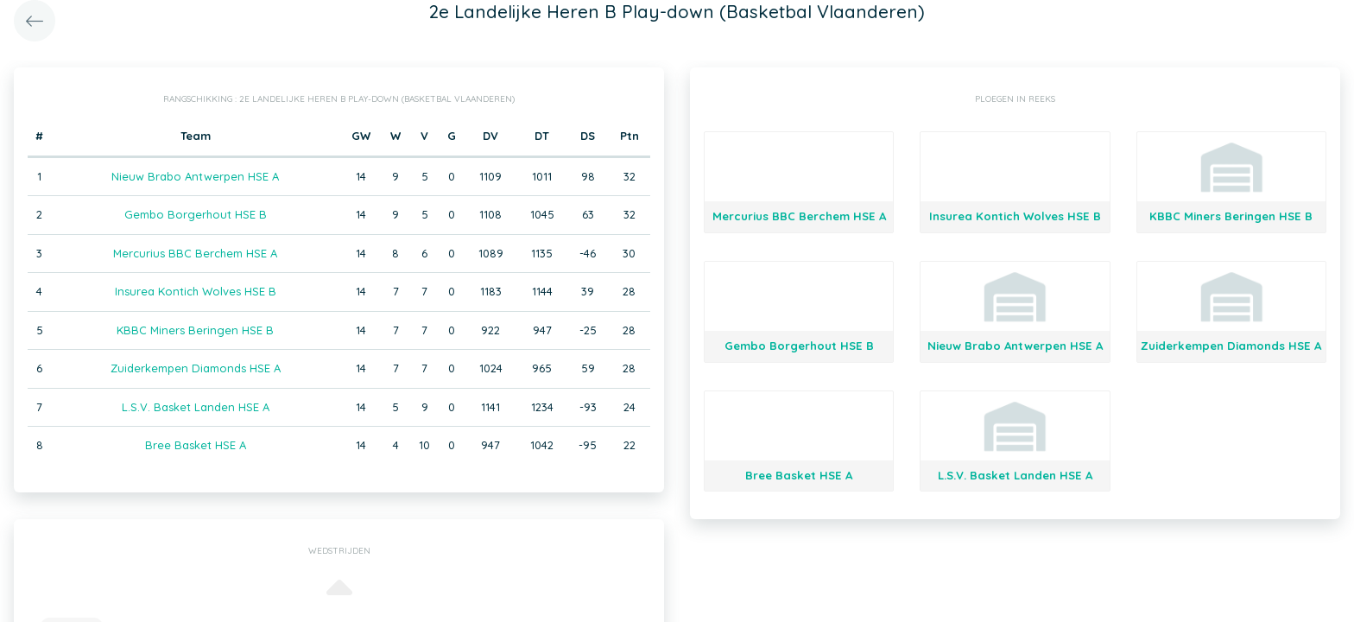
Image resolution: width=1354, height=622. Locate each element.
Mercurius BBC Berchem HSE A (195, 253)
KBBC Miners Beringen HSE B (195, 330)
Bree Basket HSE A (195, 445)
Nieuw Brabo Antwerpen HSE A (195, 176)
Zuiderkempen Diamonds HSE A (196, 368)
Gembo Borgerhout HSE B (195, 214)
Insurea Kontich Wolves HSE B (195, 291)
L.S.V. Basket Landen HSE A (195, 407)
